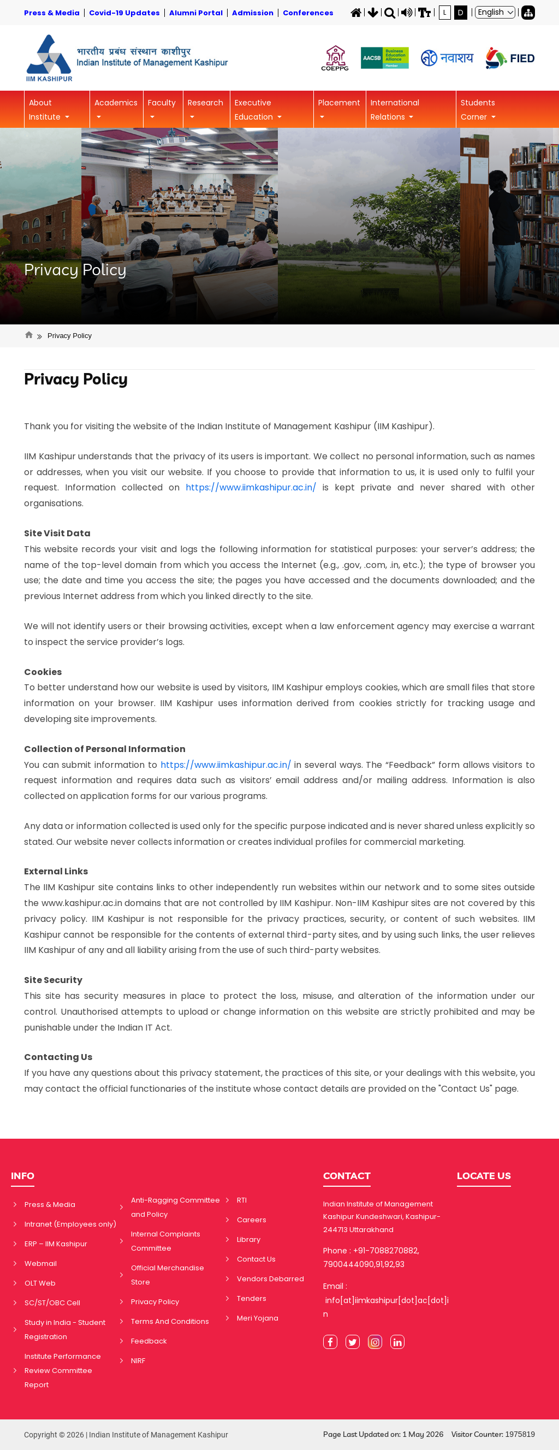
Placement (339, 102)
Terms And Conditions (170, 1321)
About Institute (46, 109)
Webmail (41, 1263)
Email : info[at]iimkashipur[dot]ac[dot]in (386, 1300)
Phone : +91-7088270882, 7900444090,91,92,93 (371, 1257)
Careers (251, 1220)
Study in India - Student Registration (65, 1329)
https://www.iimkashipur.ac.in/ (251, 487)
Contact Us (256, 1259)
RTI (242, 1200)
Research (205, 102)
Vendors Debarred (270, 1279)
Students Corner (478, 109)
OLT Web (40, 1283)
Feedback (149, 1341)
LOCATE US (484, 1175)
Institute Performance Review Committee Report (63, 1370)
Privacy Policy (75, 269)
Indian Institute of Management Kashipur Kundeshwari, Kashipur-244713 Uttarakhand (382, 1217)
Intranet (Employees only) (70, 1224)
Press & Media (50, 1204)
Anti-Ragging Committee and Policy (175, 1207)
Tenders (251, 1298)
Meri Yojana (257, 1318)
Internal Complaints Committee (165, 1241)
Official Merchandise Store (167, 1275)
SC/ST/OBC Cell (52, 1303)
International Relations (395, 109)
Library (248, 1239)
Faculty (162, 102)
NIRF (138, 1361)
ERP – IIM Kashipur (56, 1244)
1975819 (520, 1434)
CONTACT (347, 1175)
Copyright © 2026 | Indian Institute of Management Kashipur (126, 1434)
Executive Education (255, 109)
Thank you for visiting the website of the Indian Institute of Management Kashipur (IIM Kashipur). (229, 426)
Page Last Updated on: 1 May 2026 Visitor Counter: (429, 1434)
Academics (116, 102)
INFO (22, 1175)
